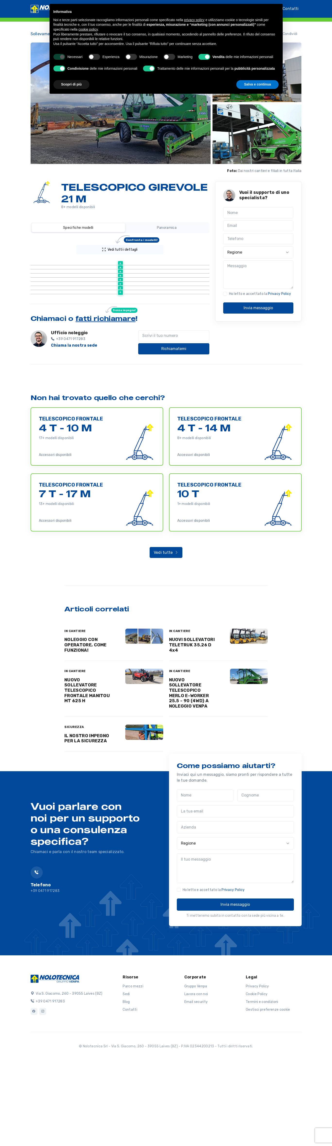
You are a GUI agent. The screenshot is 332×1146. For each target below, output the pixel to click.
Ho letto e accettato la (260, 294)
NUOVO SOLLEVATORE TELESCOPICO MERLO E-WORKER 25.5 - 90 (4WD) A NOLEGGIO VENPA (189, 774)
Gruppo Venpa (195, 1068)
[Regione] (258, 252)
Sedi (126, 1076)
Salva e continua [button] (257, 84)
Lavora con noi (196, 1076)
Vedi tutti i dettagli (130, 248)
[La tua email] (235, 893)
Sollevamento (44, 34)
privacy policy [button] (194, 20)
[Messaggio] (258, 274)
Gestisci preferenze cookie (268, 1091)
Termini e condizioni (262, 1083)
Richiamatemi (173, 430)
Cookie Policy (256, 1076)
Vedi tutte (166, 634)
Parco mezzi (133, 1068)
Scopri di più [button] (71, 84)
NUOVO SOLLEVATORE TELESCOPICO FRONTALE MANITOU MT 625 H (87, 772)
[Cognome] (265, 877)
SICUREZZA (74, 808)
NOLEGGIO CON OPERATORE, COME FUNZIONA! (85, 726)
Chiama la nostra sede (74, 427)
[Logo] (55, 1060)
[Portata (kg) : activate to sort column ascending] (171, 261)
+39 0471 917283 (48, 1083)
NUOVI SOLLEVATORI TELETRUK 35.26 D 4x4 (192, 726)
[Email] (258, 225)
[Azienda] (235, 909)
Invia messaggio (258, 308)
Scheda (129, 274)
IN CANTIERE (75, 712)
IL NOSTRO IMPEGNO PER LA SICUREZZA (86, 820)
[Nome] (258, 212)
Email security (196, 1083)
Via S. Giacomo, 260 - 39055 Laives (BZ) (66, 1075)
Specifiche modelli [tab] (78, 228)
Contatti (290, 8)
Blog (126, 1083)
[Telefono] (258, 238)
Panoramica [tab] (167, 228)
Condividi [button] (287, 34)
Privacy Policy (279, 294)
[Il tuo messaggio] (235, 950)
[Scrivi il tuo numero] (173, 417)
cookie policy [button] (88, 29)
